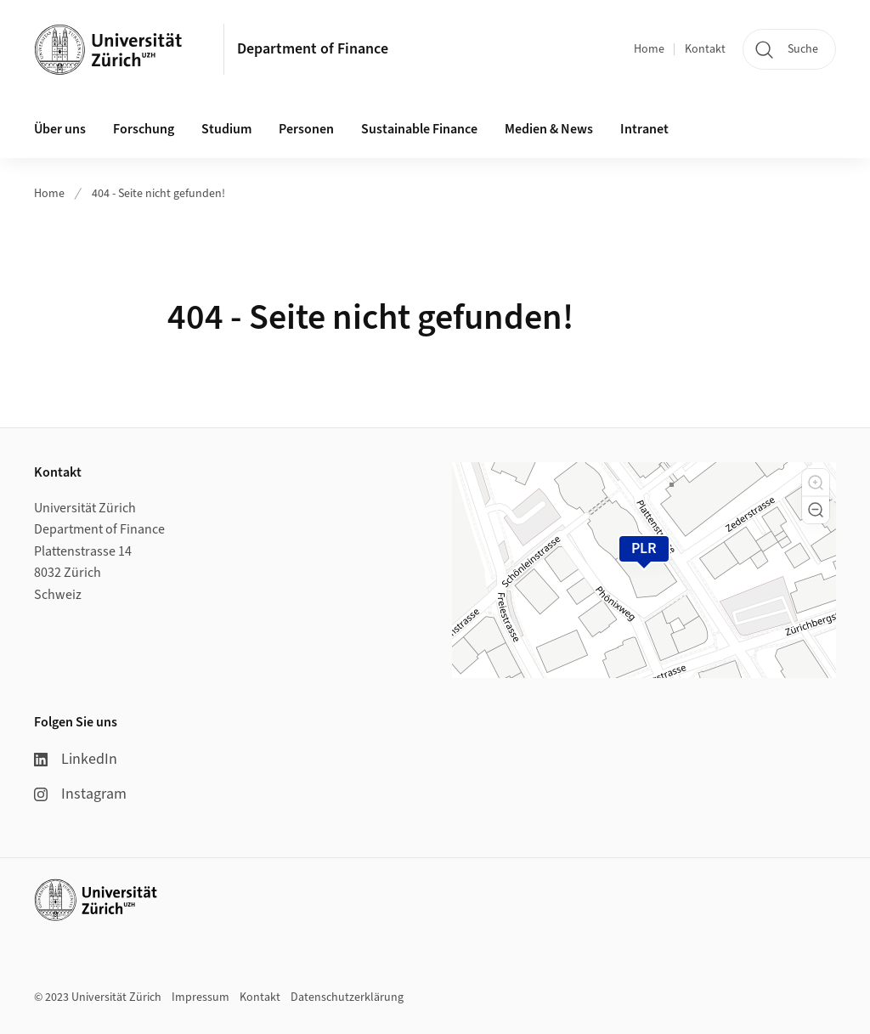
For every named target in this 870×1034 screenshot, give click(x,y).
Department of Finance (312, 48)
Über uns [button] (60, 129)
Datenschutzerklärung (347, 997)
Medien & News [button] (549, 129)
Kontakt (705, 49)
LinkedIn (75, 759)
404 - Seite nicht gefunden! (158, 193)
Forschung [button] (143, 129)
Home (649, 49)
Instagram (80, 794)
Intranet (644, 129)
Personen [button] (306, 129)
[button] (815, 482)
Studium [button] (226, 129)
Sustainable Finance (419, 129)
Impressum (200, 997)
